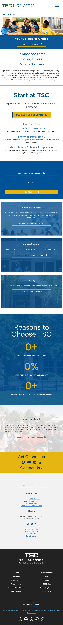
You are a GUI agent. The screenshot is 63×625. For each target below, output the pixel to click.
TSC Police (47, 584)
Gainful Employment (47, 588)
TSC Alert (16, 572)
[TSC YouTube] (31, 619)
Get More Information (30, 44)
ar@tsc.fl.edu (34, 501)
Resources (16, 576)
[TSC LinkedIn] (37, 619)
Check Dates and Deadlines (30, 173)
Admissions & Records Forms (31, 506)
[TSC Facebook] (26, 619)
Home (3, 14)
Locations (31, 601)
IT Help (47, 576)
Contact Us (31, 603)
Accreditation (16, 591)
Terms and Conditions (16, 588)
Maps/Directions (32, 536)
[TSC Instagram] (42, 619)
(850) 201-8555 (34, 499)
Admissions (11, 14)
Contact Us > (31, 467)
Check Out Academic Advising (30, 223)
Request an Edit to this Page (31, 604)
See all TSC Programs (30, 114)
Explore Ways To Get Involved (30, 437)
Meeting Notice (46, 591)
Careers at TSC (16, 580)
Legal (47, 580)
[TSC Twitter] (20, 619)
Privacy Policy (16, 584)
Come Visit (30, 182)
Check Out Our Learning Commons (30, 255)
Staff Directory (31, 503)
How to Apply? (30, 192)
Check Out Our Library (30, 291)
